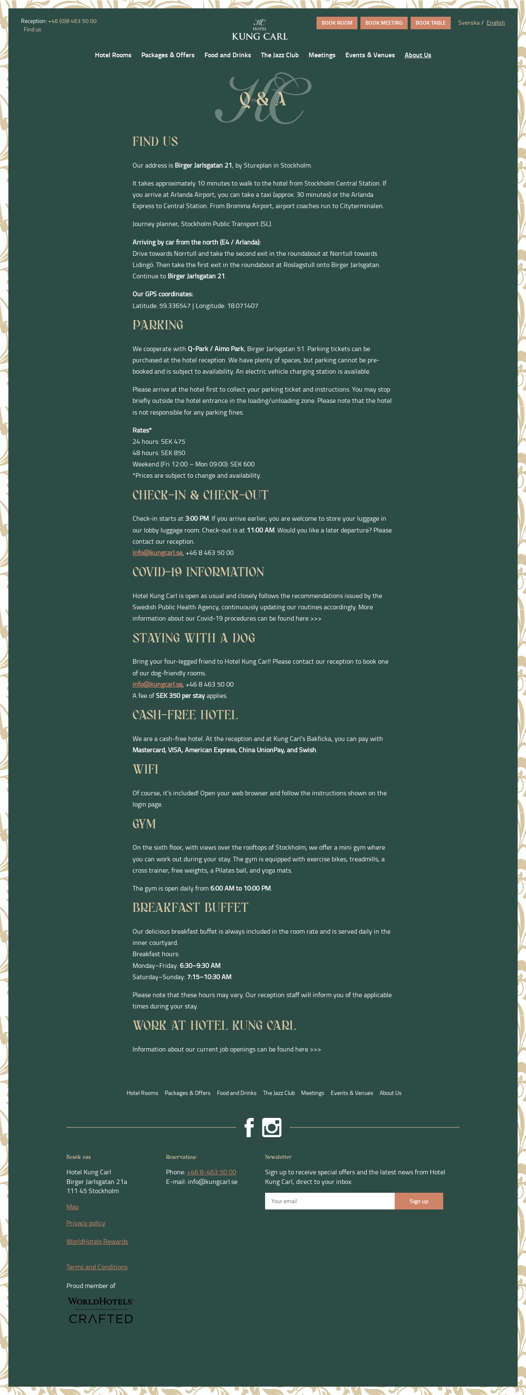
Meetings (322, 54)
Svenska (469, 22)
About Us (418, 54)
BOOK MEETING (384, 22)
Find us (32, 29)
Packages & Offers (168, 54)
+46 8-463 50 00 (211, 1171)
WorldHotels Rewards (97, 1241)
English (496, 22)
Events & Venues (370, 54)
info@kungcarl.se (157, 552)
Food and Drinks (227, 54)
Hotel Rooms (113, 54)
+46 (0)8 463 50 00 (72, 21)
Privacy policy (85, 1222)
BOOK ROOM (337, 22)
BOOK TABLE (431, 22)
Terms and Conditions (97, 1266)
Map (72, 1206)
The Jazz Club (280, 54)
